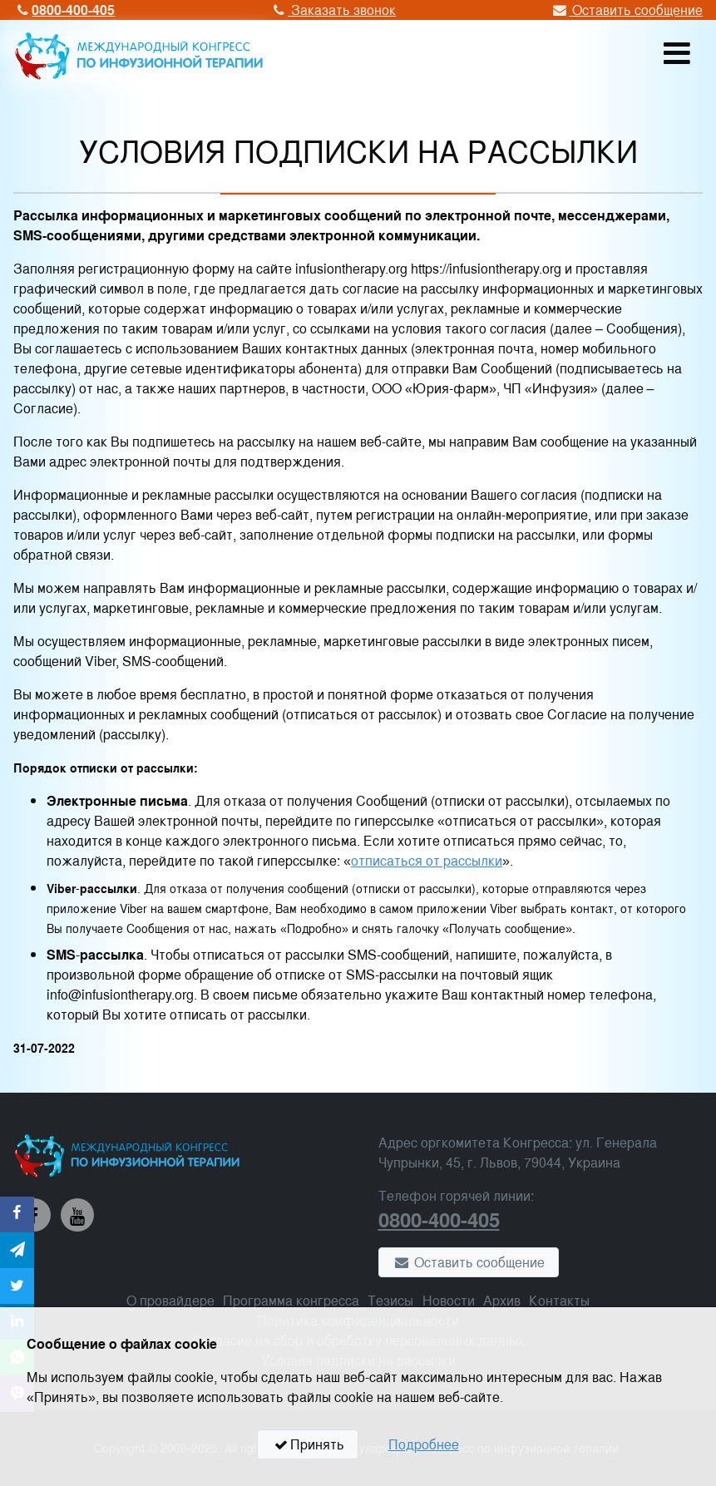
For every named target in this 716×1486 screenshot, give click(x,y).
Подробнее (423, 1444)
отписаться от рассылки (426, 860)
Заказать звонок (332, 9)
